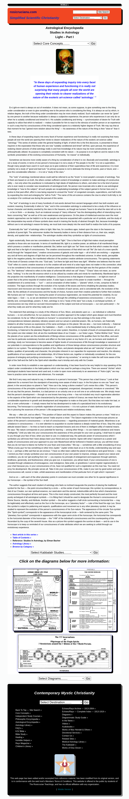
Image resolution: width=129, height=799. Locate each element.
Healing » (19, 737)
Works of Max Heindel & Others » (77, 730)
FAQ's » (19, 728)
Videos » (66, 724)
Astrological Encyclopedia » (27, 722)
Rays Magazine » (23, 743)
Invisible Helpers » (23, 740)
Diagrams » (67, 715)
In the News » (68, 721)
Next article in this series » (25, 535)
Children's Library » (24, 746)
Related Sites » (69, 739)
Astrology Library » (22, 544)
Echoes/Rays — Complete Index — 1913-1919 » (84, 712)
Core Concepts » (23, 713)
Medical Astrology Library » (74, 742)
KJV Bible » (20, 731)
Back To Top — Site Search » (28, 710)
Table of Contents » (22, 538)
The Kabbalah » (69, 745)
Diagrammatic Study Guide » (75, 718)
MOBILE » (64, 5)
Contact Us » (68, 736)
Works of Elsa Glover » (72, 748)
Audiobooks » (68, 727)
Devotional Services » (72, 733)
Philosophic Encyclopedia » (27, 719)
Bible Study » (21, 734)
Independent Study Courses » (28, 716)
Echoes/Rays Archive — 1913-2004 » (79, 708)
